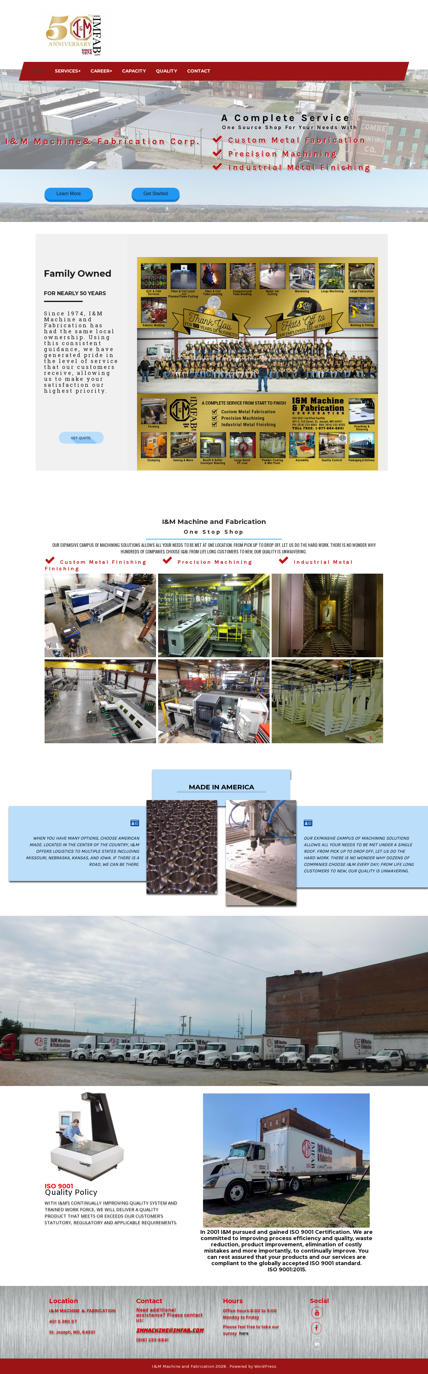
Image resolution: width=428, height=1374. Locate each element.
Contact (199, 71)
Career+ (101, 71)
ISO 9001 (59, 1186)
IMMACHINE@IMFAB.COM (169, 1330)
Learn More (68, 193)
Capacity (134, 71)
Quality (166, 71)
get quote (81, 437)
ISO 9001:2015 (286, 1269)
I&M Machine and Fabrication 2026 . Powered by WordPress (214, 1366)
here (243, 1333)
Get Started (156, 193)
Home (37, 71)
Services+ (68, 71)
